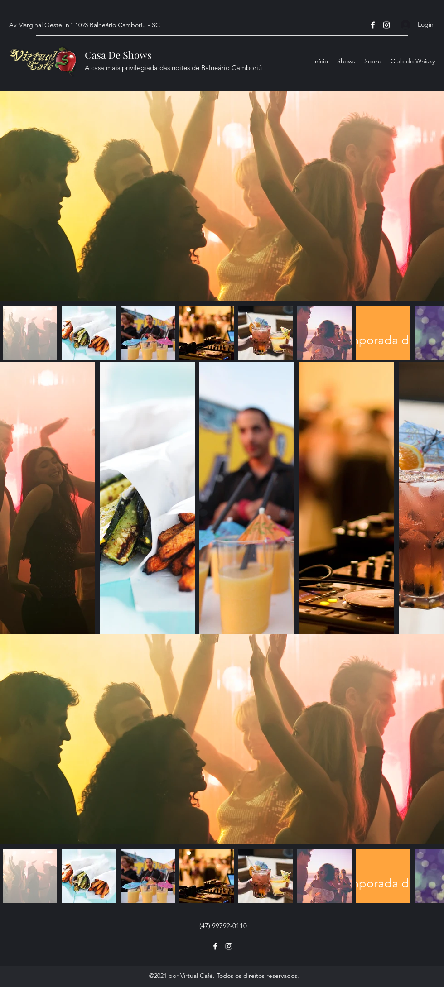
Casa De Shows (118, 55)
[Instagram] (386, 24)
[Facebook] (372, 24)
